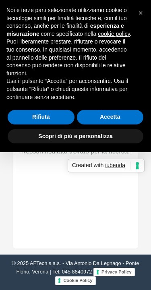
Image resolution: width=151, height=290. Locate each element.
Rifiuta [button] (41, 117)
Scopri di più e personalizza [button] (75, 136)
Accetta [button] (110, 117)
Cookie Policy (77, 280)
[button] (140, 12)
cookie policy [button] (114, 34)
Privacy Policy (116, 271)
